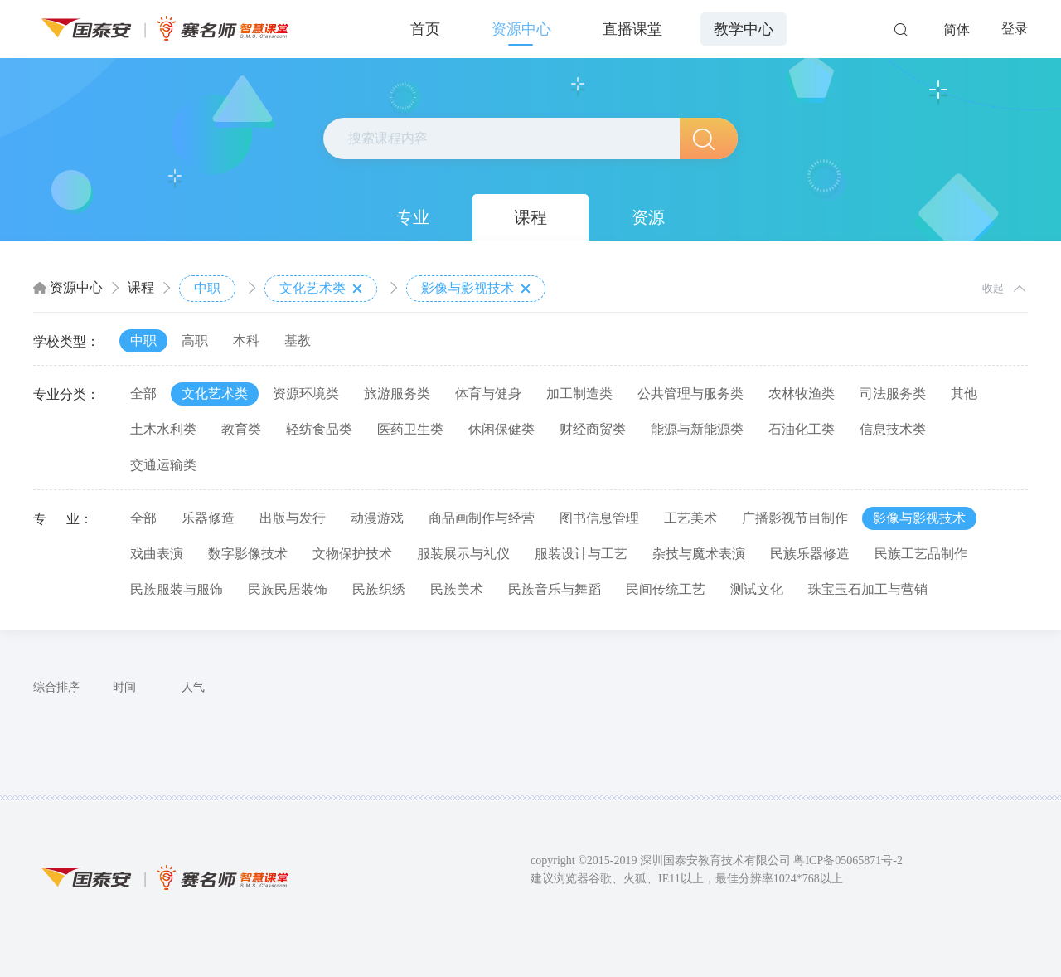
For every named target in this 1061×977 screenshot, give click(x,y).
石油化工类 (801, 429)
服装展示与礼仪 (463, 554)
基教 (297, 340)
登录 (1014, 29)
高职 (195, 340)
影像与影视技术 (475, 289)
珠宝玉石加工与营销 (868, 589)
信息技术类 (893, 429)
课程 (530, 217)
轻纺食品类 (319, 429)
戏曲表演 (156, 554)
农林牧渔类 (801, 393)
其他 (964, 393)
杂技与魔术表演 (698, 554)
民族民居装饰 (287, 589)
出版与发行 (292, 518)
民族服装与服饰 (176, 589)
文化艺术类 (320, 289)
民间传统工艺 (665, 589)
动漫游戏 (377, 518)
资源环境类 (306, 393)
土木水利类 (163, 429)
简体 (956, 29)
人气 (193, 687)
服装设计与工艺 (581, 554)
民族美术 (456, 589)
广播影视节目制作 (795, 518)
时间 (124, 687)
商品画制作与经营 (482, 518)
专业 (412, 217)
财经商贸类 (593, 429)
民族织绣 (378, 589)
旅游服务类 (397, 393)
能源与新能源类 (697, 429)
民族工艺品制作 (920, 554)
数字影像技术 (248, 554)
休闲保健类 (501, 429)
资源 (648, 217)
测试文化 (756, 589)
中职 (207, 288)
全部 (143, 393)
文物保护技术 (352, 554)
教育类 (241, 429)
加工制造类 (579, 393)
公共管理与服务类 (690, 393)
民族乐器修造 (810, 554)
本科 (246, 340)
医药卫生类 (410, 429)
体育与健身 (488, 393)
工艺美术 (690, 518)
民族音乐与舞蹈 (554, 589)
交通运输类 (163, 465)
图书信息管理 (599, 518)
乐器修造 (208, 518)
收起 (993, 288)
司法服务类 (893, 393)
